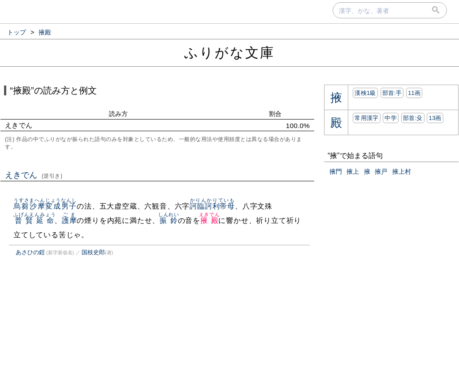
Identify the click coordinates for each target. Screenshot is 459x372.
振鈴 (168, 220)
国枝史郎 (93, 252)
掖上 (352, 171)
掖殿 (209, 220)
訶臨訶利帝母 (212, 206)
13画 (435, 118)
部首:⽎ (413, 118)
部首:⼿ (392, 93)
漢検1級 (365, 93)
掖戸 (381, 171)
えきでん (34, 175)
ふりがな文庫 (229, 52)
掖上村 (401, 171)
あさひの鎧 (30, 252)
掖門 (335, 171)
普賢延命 (34, 220)
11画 (414, 93)
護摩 (69, 220)
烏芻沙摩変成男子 (45, 206)
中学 (391, 118)
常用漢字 (366, 118)
